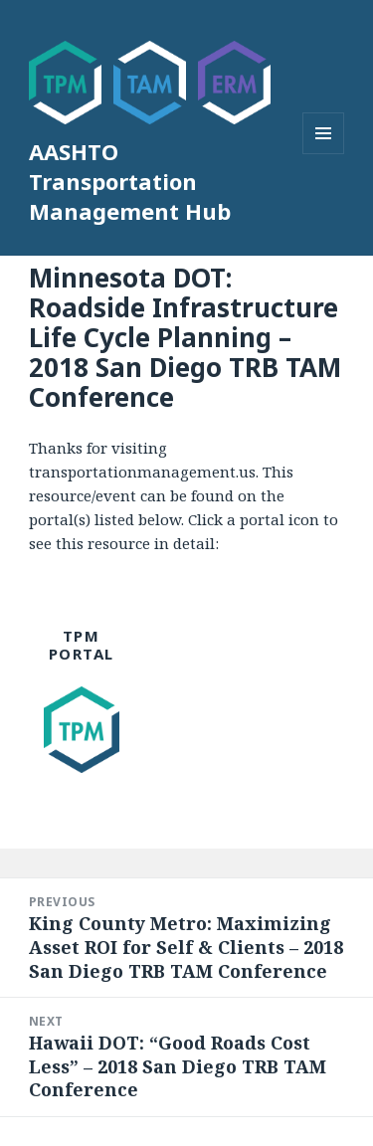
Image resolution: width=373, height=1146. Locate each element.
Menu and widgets (323, 153)
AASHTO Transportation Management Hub (130, 181)
